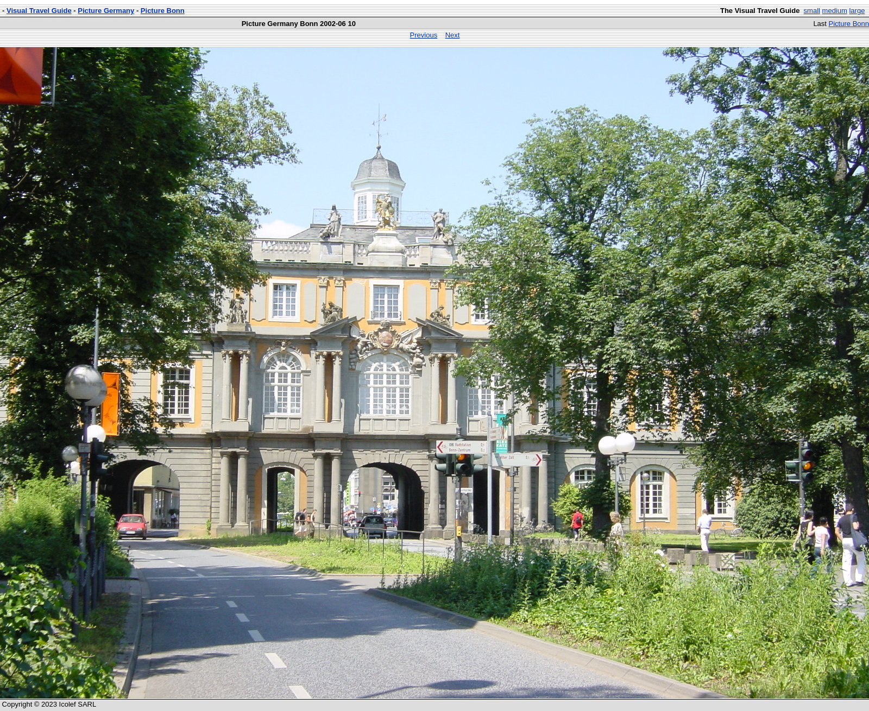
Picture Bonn (163, 11)
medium (834, 11)
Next (452, 35)
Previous (424, 35)
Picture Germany (106, 11)
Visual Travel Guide (39, 11)
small (812, 11)
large (857, 11)
